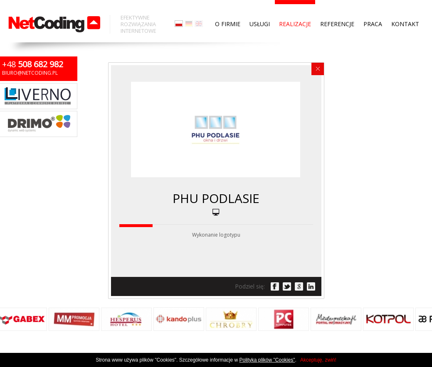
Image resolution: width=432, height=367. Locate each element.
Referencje (337, 8)
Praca (372, 8)
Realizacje (295, 8)
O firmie (227, 8)
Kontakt (405, 8)
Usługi (259, 8)
